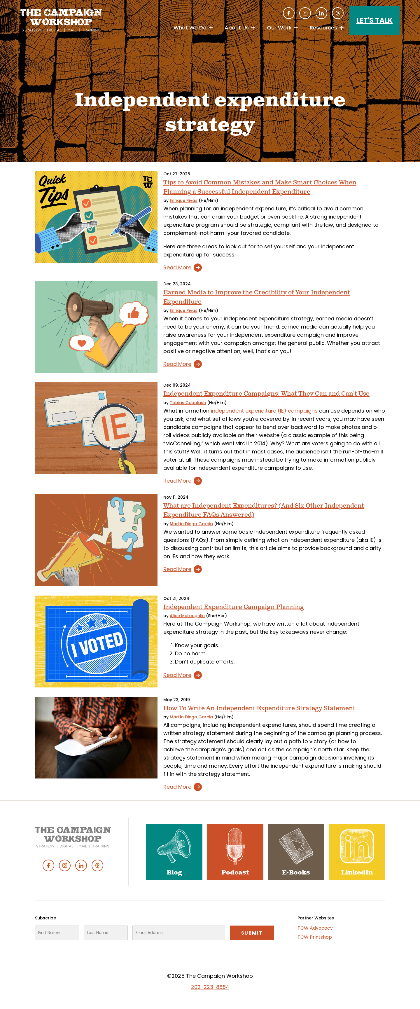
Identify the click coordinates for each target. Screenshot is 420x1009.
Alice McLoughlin (187, 616)
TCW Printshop (315, 937)
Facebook (289, 13)
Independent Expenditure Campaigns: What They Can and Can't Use (266, 394)
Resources (323, 27)
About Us (237, 27)
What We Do (190, 27)
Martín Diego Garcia (191, 524)
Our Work (279, 27)
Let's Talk (374, 20)
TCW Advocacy (315, 928)
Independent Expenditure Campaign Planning (233, 607)
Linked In (321, 13)
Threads (337, 13)
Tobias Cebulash (188, 403)
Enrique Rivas (183, 200)
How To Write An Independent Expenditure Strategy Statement (259, 708)
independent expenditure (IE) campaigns (264, 410)
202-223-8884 (210, 987)
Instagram (305, 13)
